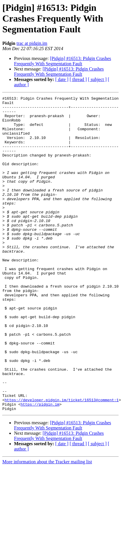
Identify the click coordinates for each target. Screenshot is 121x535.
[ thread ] (78, 79)
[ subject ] (97, 79)
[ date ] (61, 79)
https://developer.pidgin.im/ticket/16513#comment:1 (62, 461)
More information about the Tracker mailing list (47, 524)
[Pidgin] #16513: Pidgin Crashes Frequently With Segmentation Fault (62, 61)
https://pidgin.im (39, 466)
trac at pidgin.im (31, 43)
